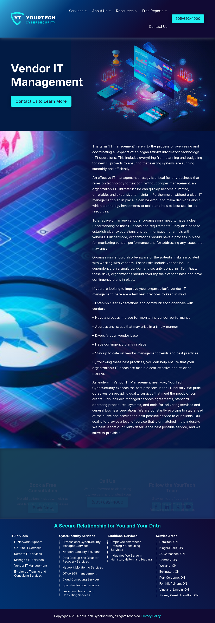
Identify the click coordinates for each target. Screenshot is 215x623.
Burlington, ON (169, 571)
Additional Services (122, 536)
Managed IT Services (29, 560)
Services (76, 11)
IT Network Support (28, 542)
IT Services (19, 536)
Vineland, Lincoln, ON (174, 589)
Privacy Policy (151, 616)
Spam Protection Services (81, 585)
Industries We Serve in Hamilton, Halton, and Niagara (131, 557)
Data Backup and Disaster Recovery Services (81, 559)
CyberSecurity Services (77, 536)
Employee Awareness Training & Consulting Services (126, 545)
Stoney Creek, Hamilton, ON (178, 595)
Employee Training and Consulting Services (30, 573)
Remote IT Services (28, 554)
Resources (125, 11)
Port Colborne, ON (172, 577)
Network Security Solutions (81, 551)
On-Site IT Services (28, 548)
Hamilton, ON (168, 542)
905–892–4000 (188, 19)
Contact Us (158, 27)
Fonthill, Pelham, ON (173, 583)
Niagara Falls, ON (171, 548)
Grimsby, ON (168, 560)
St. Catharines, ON (172, 554)
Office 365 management (79, 573)
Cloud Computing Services (81, 579)
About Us (99, 11)
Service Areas (166, 536)
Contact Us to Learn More (41, 101)
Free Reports (152, 11)
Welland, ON (167, 565)
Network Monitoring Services (83, 567)
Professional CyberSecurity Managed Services (82, 543)
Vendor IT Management (30, 565)
